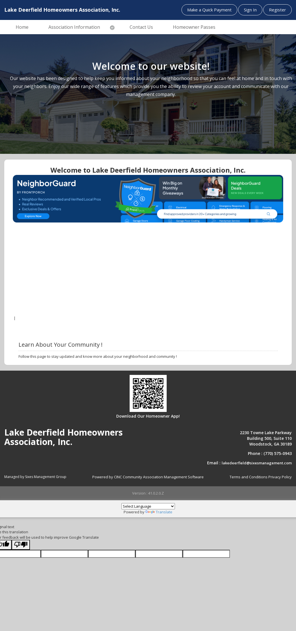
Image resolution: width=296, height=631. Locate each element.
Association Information (74, 27)
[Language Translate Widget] (148, 506)
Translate (158, 511)
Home (22, 27)
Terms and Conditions (249, 476)
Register (277, 10)
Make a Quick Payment (209, 10)
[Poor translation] (21, 545)
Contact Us (141, 27)
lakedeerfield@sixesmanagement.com (257, 462)
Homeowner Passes (194, 27)
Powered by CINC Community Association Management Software (148, 476)
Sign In (250, 10)
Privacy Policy (280, 476)
